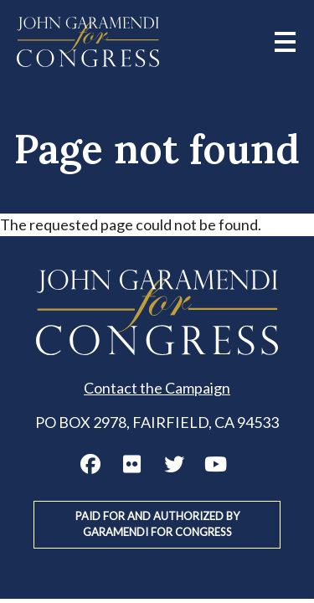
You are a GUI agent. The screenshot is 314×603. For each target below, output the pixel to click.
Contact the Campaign (157, 388)
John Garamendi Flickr (132, 464)
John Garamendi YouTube (216, 464)
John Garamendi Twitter (174, 464)
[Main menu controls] (284, 42)
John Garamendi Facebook (90, 464)
